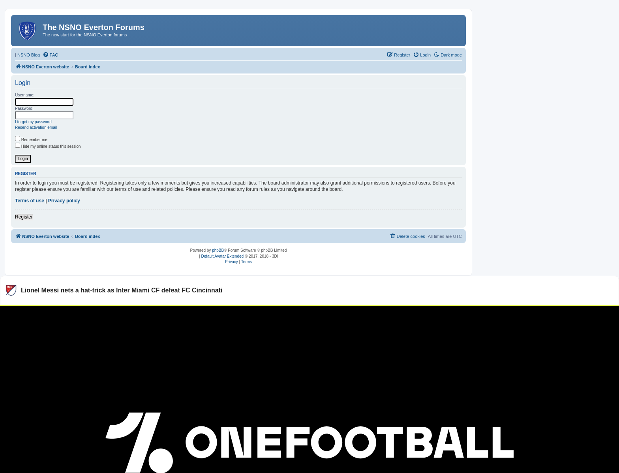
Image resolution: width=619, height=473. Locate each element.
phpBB (218, 250)
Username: (24, 95)
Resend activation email (36, 127)
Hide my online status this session (48, 146)
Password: (24, 108)
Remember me (31, 140)
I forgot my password (33, 122)
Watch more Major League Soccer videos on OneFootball (542, 315)
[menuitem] (50, 55)
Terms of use (29, 201)
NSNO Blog (28, 55)
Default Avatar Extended (222, 256)
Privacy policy (64, 201)
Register (24, 217)
